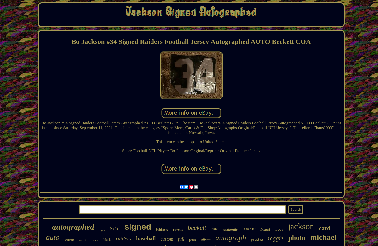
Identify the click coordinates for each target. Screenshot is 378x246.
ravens (178, 229)
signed (137, 226)
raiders (123, 239)
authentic (230, 229)
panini (95, 240)
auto (52, 237)
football (279, 230)
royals (102, 230)
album (206, 239)
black (107, 240)
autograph (231, 238)
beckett (197, 227)
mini (83, 239)
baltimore (162, 229)
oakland (69, 240)
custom (167, 239)
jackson (301, 226)
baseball (146, 239)
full (181, 239)
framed (265, 229)
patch (192, 240)
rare (214, 228)
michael (323, 237)
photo (296, 238)
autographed (73, 227)
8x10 (114, 228)
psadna (257, 239)
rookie (249, 228)
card (324, 228)
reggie (275, 238)
